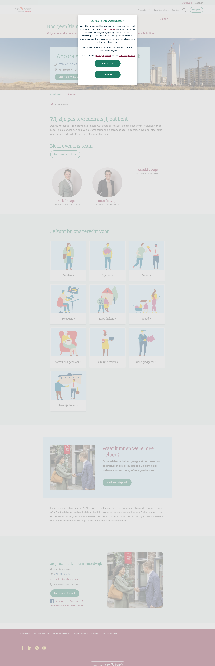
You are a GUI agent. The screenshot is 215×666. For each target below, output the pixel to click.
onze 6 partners (109, 29)
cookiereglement (127, 55)
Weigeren (107, 74)
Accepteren (107, 63)
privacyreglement (103, 55)
